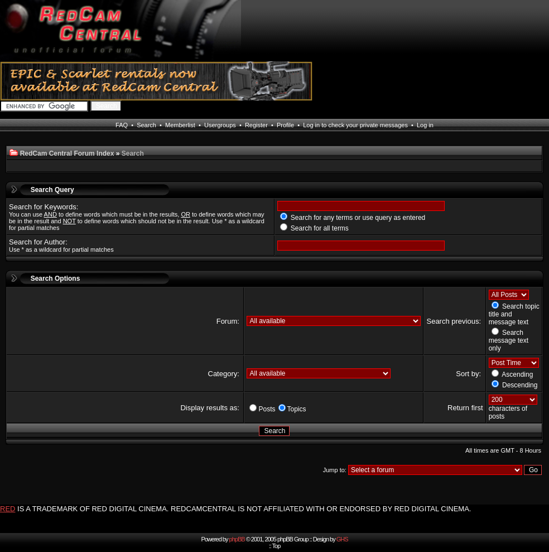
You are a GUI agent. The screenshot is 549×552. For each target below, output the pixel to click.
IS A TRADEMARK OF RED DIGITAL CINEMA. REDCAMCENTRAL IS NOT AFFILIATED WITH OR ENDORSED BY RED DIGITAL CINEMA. (244, 509)
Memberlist (180, 125)
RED (7, 509)
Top (276, 546)
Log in (425, 125)
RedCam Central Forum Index (67, 153)
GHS (342, 539)
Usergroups (220, 125)
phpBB (237, 539)
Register (256, 125)
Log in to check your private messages (355, 125)
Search (146, 125)
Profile (285, 125)
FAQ (121, 125)
